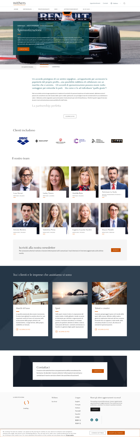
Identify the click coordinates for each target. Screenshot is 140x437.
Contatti (105, 3)
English (77, 401)
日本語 (77, 417)
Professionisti (44, 9)
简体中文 (78, 423)
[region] (70, 433)
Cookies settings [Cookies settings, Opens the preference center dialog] (98, 433)
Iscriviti (116, 250)
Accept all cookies (116, 433)
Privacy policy (70, 435)
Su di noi (87, 9)
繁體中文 (78, 420)
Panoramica (44, 67)
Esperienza (28, 9)
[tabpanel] (23, 141)
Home (16, 9)
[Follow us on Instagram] (96, 420)
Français (77, 404)
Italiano (77, 408)
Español (77, 414)
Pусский (77, 411)
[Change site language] (116, 3)
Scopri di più (70, 116)
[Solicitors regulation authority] (112, 420)
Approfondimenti (95, 3)
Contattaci (23, 49)
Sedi (56, 9)
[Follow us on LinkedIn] (91, 420)
